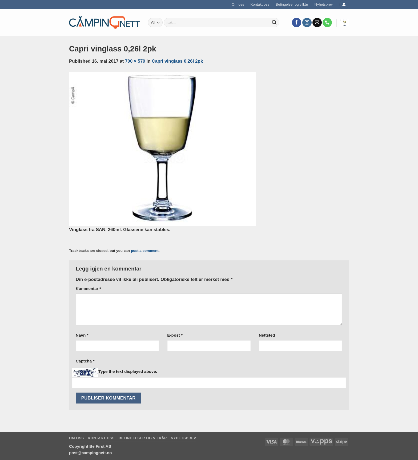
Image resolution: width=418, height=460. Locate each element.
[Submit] (274, 22)
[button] (344, 22)
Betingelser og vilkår (292, 4)
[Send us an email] (317, 22)
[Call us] (327, 22)
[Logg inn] (343, 4)
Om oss (238, 4)
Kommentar (88, 288)
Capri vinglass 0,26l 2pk (177, 61)
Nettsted (267, 335)
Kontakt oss (259, 4)
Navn (82, 335)
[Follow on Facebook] (296, 22)
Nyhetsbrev (324, 4)
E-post (175, 335)
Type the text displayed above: (127, 371)
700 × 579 (135, 61)
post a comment (145, 251)
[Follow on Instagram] (307, 22)
